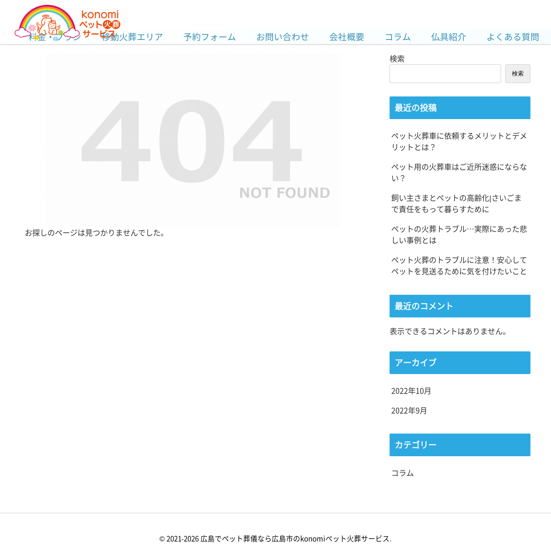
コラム (402, 472)
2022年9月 (409, 410)
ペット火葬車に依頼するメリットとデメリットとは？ (459, 141)
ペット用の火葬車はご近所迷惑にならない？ (459, 172)
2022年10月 (411, 390)
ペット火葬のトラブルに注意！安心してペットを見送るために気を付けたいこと (459, 265)
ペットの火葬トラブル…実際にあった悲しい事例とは (459, 234)
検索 (397, 58)
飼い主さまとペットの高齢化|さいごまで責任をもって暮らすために (456, 203)
